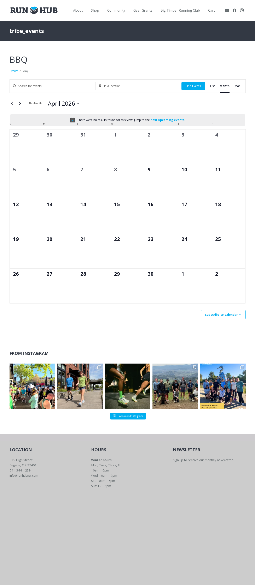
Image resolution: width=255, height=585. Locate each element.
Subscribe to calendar (221, 315)
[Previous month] (12, 103)
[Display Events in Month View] (225, 86)
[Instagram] (242, 10)
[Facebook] (234, 10)
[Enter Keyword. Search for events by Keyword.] (52, 86)
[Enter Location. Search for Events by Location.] (138, 86)
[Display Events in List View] (212, 86)
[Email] (227, 10)
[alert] (127, 120)
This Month (35, 103)
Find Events (193, 86)
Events (14, 71)
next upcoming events (167, 120)
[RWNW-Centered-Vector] (34, 10)
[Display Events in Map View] (237, 86)
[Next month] (20, 103)
